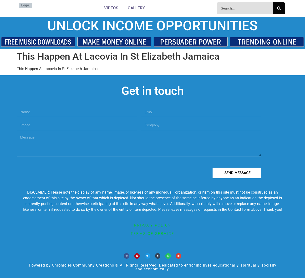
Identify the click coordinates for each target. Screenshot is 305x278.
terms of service (152, 234)
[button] (126, 256)
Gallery (136, 7)
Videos (111, 7)
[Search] (279, 8)
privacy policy (152, 225)
